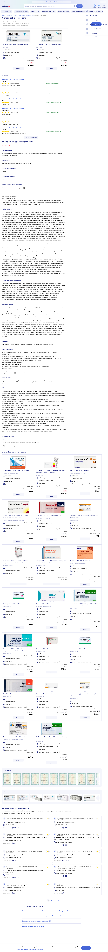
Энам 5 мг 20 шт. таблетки (44, 604)
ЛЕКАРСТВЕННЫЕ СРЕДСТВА (11, 15)
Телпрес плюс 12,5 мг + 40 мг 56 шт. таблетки (16, 470)
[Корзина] (104, 6)
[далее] (98, 779)
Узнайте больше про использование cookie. (30, 949)
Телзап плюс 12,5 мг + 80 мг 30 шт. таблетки (16, 737)
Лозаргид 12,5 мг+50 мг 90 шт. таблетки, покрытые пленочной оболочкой (51, 562)
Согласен (86, 948)
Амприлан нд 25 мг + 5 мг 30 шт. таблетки (48, 516)
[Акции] (94, 6)
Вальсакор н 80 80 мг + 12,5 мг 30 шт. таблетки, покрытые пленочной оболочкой (16, 650)
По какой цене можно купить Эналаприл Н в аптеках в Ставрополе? (51, 911)
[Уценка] (99, 6)
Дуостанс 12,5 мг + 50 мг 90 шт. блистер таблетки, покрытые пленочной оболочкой (50, 472)
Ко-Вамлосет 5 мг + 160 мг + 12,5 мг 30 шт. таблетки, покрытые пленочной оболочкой (85, 605)
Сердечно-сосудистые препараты (26, 15)
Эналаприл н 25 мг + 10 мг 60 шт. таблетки (15, 44)
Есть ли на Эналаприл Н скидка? (51, 926)
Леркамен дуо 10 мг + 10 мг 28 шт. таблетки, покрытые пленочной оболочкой (16, 517)
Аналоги (96, 24)
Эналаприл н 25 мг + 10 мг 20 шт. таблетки (48, 44)
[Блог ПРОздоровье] (105, 21)
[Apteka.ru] (7, 6)
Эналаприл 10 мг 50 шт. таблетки (46, 649)
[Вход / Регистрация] (105, 12)
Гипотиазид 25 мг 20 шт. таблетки (80, 470)
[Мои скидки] (105, 17)
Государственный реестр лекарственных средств (17, 440)
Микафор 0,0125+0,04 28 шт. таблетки (81, 561)
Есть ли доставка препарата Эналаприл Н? (51, 921)
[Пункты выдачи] (105, 34)
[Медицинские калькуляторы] (105, 26)
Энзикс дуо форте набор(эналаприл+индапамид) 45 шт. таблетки (84, 517)
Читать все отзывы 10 (31, 137)
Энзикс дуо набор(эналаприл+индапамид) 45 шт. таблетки (84, 695)
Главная (3, 15)
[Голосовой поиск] (74, 6)
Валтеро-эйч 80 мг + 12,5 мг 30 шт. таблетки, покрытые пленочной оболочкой (16, 562)
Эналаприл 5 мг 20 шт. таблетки (79, 649)
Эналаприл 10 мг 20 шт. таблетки (13, 604)
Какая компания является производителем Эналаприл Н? (51, 916)
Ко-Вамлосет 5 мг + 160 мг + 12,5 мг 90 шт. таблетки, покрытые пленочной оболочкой (51, 738)
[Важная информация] (105, 30)
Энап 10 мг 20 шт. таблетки (11, 694)
